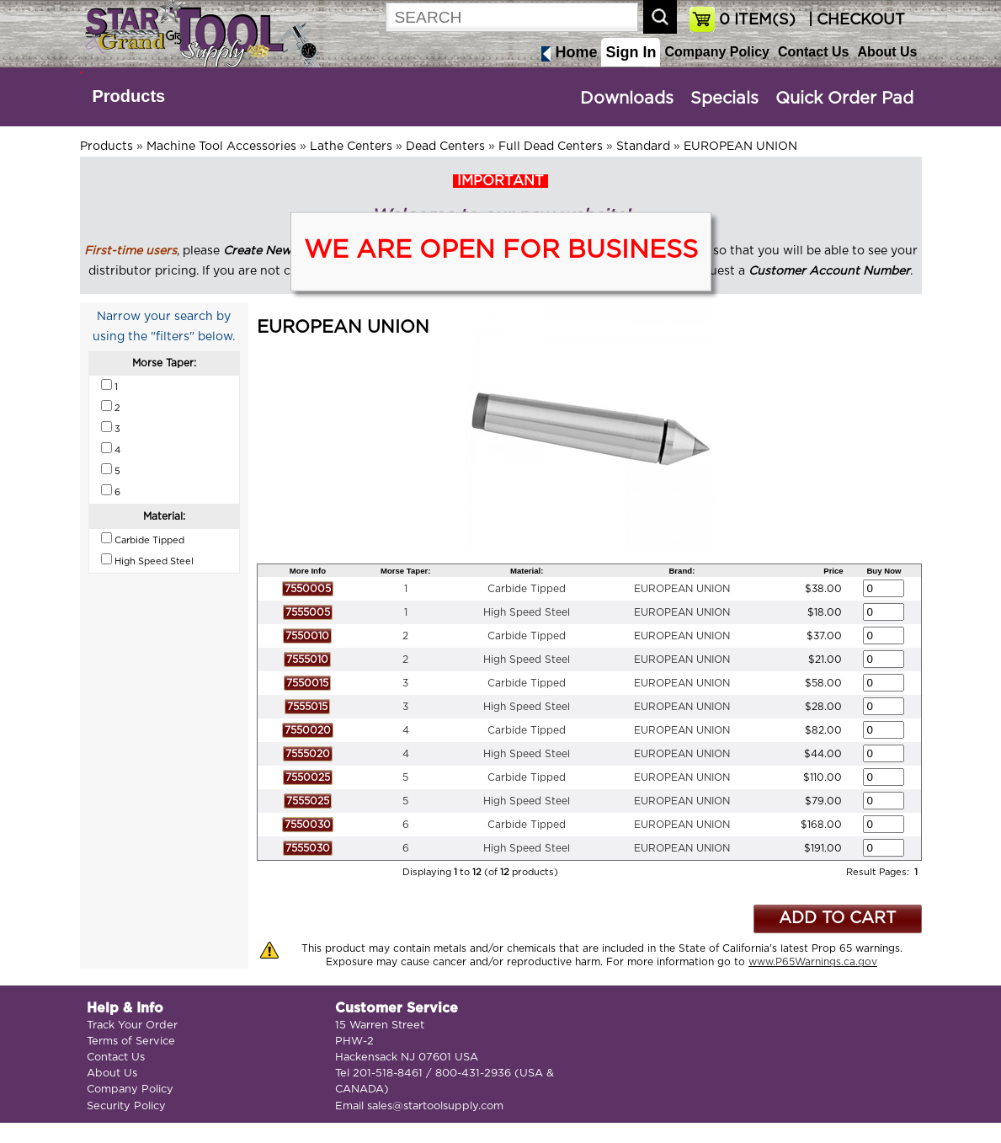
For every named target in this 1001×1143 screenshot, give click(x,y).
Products (129, 96)
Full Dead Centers (550, 146)
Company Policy (716, 52)
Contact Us (813, 52)
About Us (887, 52)
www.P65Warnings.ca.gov (812, 962)
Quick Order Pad (844, 98)
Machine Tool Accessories (221, 146)
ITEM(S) (757, 20)
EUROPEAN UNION (740, 146)
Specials (724, 98)
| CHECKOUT (854, 20)
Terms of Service (131, 1041)
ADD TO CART (837, 919)
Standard (643, 146)
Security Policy (126, 1106)
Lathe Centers (351, 146)
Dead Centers (445, 146)
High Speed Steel (526, 612)
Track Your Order (132, 1025)
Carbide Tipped (526, 589)
